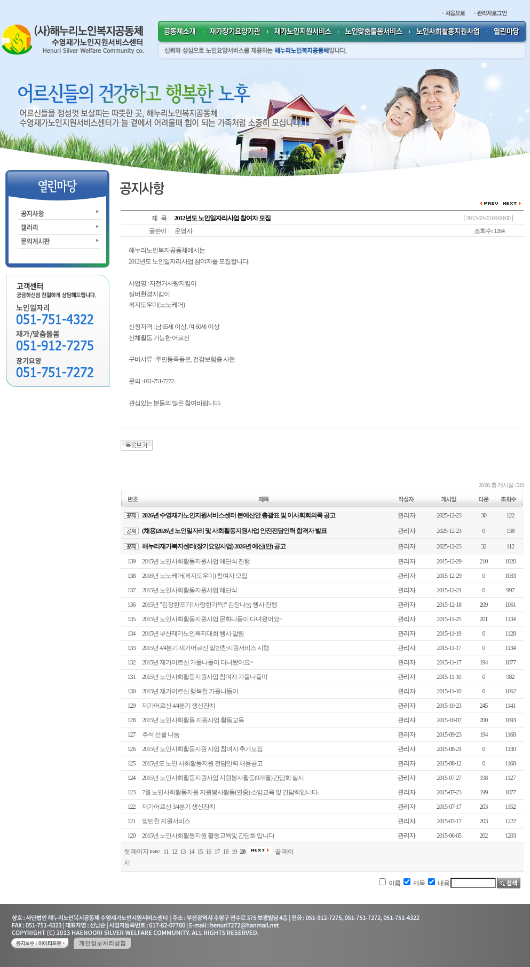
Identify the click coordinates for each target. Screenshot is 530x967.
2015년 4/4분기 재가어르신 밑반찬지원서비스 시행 (205, 648)
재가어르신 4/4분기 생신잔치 (178, 705)
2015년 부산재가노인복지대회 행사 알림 (193, 633)
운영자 (183, 231)
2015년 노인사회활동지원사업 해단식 (189, 590)
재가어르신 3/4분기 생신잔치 (178, 806)
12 (174, 851)
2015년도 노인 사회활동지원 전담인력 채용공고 (202, 763)
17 (217, 851)
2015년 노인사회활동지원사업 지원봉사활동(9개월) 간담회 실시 (223, 778)
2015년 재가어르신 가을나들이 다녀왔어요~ (197, 662)
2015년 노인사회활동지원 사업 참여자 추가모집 (202, 749)
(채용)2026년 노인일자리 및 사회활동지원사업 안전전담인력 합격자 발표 (234, 531)
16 (208, 851)
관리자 (406, 515)
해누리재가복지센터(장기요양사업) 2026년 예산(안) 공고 (214, 546)
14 (191, 851)
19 (234, 851)
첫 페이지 (136, 851)
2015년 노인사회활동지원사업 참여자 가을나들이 (204, 676)
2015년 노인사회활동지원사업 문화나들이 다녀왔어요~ (212, 619)
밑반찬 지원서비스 (166, 821)
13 (183, 851)
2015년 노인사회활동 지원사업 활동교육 (193, 720)
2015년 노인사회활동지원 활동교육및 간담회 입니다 (208, 835)
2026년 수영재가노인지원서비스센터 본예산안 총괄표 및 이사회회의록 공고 (238, 515)
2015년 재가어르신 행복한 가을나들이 (190, 691)
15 (200, 851)
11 (166, 851)
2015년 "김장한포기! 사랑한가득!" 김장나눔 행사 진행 (209, 604)
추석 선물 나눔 (160, 734)
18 (225, 851)
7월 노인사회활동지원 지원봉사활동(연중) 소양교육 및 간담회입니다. (230, 792)
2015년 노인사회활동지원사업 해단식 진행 (196, 561)
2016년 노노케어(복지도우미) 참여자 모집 (194, 575)
